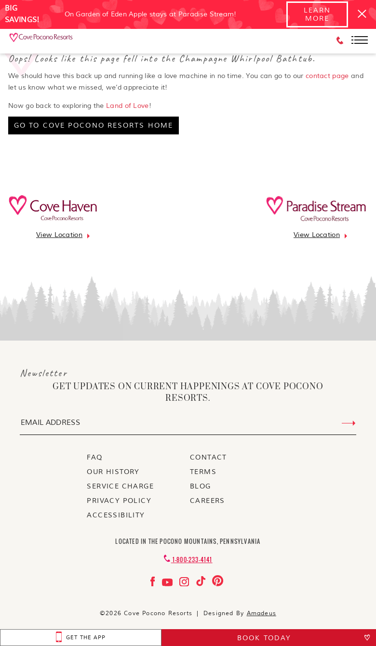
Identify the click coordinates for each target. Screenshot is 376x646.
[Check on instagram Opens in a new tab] (185, 584)
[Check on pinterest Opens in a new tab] (217, 584)
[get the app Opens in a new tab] (80, 637)
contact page (327, 76)
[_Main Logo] (41, 40)
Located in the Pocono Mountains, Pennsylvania (187, 541)
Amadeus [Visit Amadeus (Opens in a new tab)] (261, 613)
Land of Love (127, 106)
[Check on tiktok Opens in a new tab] (201, 584)
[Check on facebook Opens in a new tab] (153, 584)
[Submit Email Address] (348, 423)
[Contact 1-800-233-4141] (187, 559)
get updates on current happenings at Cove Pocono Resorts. (188, 393)
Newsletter (43, 373)
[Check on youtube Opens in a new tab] (168, 584)
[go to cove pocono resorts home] (93, 125)
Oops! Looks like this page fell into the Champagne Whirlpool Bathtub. (161, 58)
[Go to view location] (59, 235)
